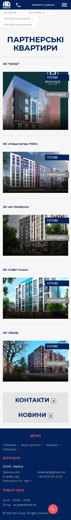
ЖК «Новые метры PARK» (20, 144)
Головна (9, 445)
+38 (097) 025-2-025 (49, 476)
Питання (9, 449)
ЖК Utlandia (10, 333)
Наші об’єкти (30, 445)
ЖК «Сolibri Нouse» (15, 270)
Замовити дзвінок (43, 4)
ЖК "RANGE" (11, 64)
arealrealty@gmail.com (51, 472)
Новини (52, 445)
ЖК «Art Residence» (16, 207)
